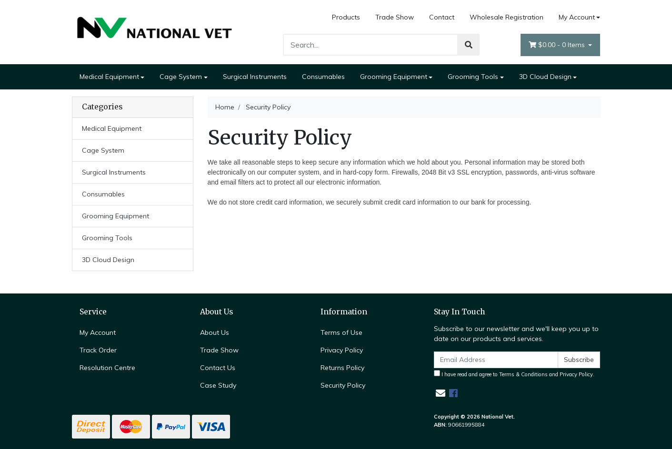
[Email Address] (496, 359)
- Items (558, 45)
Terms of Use (341, 332)
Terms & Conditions (523, 374)
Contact (441, 17)
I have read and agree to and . (514, 374)
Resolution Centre (107, 367)
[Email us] (440, 393)
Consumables (323, 76)
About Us (214, 332)
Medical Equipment (109, 76)
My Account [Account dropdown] (577, 17)
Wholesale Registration (506, 17)
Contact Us (217, 367)
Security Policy (343, 385)
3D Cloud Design (545, 76)
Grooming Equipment (393, 76)
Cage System (181, 76)
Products (346, 17)
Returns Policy (342, 367)
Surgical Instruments (255, 76)
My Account (98, 332)
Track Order (98, 350)
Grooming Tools (473, 76)
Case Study (218, 385)
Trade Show (394, 17)
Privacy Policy (342, 350)
